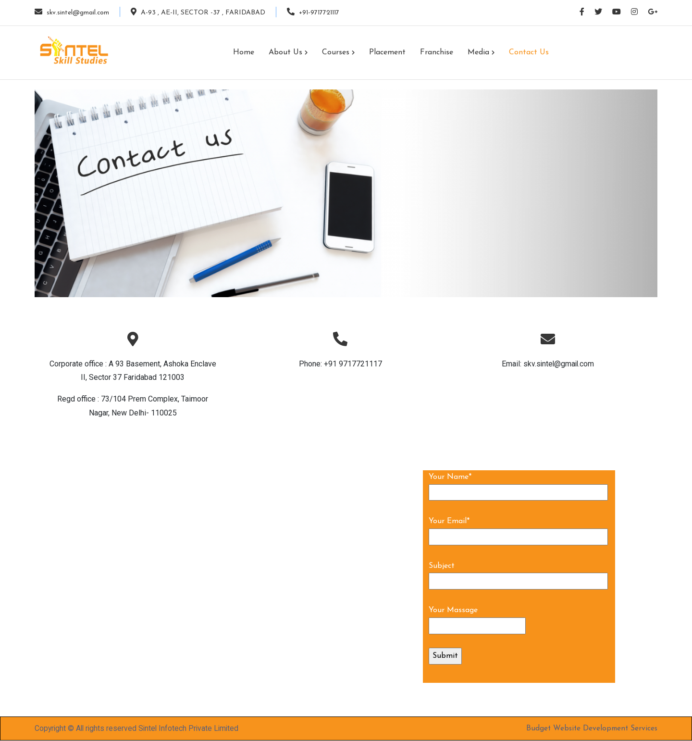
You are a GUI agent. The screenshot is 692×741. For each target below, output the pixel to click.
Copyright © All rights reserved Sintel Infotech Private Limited (139, 728)
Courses (338, 52)
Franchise (436, 52)
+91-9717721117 (315, 12)
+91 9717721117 (353, 363)
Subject (442, 566)
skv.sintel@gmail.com (72, 12)
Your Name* (450, 477)
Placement (387, 52)
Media (481, 52)
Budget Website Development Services (590, 728)
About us (288, 52)
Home (243, 52)
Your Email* (449, 521)
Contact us (529, 52)
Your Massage (453, 610)
